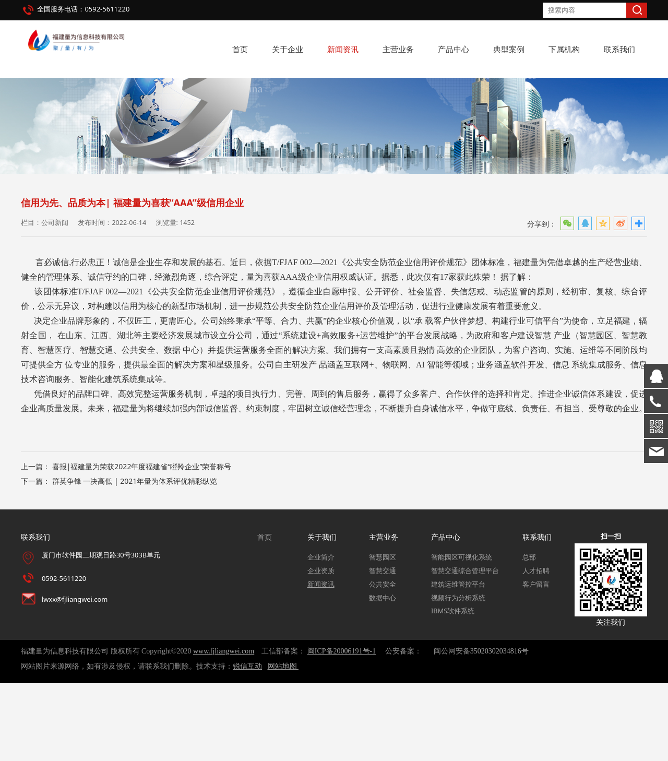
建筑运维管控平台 (458, 661)
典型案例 (508, 49)
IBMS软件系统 (452, 688)
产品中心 (453, 49)
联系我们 (619, 49)
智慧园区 (382, 634)
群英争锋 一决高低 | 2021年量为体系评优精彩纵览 (135, 559)
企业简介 (321, 634)
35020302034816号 (499, 729)
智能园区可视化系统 (461, 634)
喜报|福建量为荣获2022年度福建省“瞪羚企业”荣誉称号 (142, 544)
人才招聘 (536, 648)
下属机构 (564, 49)
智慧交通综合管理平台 (465, 648)
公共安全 (382, 661)
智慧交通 (382, 648)
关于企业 (287, 49)
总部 (529, 634)
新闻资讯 (343, 49)
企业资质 (321, 648)
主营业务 (398, 49)
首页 (240, 49)
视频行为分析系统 (458, 675)
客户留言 (536, 661)
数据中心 (382, 675)
